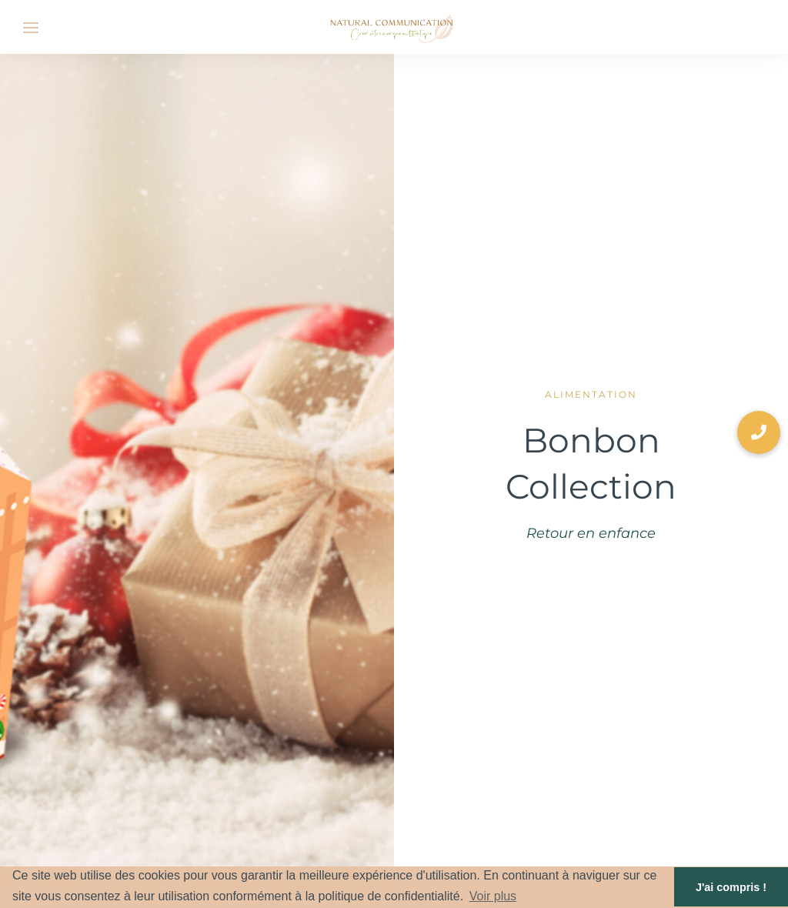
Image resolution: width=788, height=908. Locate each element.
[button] (758, 432)
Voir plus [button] (492, 896)
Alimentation (591, 394)
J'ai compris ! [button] (731, 887)
